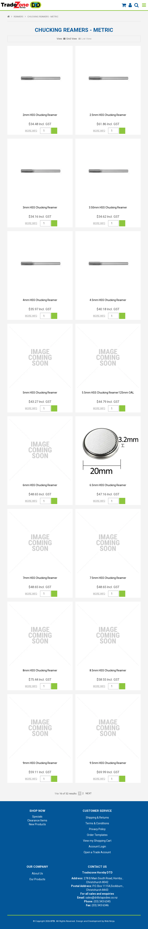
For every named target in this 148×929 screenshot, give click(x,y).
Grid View (71, 38)
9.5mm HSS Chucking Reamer (108, 763)
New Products (37, 824)
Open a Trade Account (97, 852)
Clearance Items (37, 820)
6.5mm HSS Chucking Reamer (108, 485)
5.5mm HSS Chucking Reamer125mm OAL (108, 392)
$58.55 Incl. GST (108, 679)
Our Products (37, 879)
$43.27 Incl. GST (40, 402)
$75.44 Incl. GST (40, 679)
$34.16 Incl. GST (40, 216)
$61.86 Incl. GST (108, 124)
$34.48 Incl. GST (40, 124)
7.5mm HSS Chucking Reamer (108, 577)
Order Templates (97, 834)
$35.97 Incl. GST (40, 309)
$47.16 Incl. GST (108, 494)
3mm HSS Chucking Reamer (40, 207)
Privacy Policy (97, 829)
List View (87, 38)
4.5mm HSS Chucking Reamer (108, 300)
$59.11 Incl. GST (40, 772)
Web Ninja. (109, 921)
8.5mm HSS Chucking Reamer (108, 670)
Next (89, 793)
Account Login (97, 846)
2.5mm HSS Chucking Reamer (108, 114)
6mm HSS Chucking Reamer (40, 485)
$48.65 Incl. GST (40, 494)
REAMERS (18, 16)
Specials (37, 816)
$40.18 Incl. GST (108, 309)
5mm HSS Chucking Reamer (40, 392)
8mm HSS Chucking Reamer (40, 670)
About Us (37, 873)
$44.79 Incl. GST (108, 402)
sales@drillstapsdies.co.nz (102, 897)
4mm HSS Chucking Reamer (40, 300)
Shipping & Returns (97, 817)
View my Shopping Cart (97, 840)
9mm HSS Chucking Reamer (40, 763)
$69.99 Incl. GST (108, 772)
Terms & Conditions (97, 823)
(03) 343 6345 (102, 901)
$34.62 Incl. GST (108, 216)
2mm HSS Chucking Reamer (40, 114)
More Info (31, 130)
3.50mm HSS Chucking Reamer (108, 207)
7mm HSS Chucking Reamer (40, 577)
